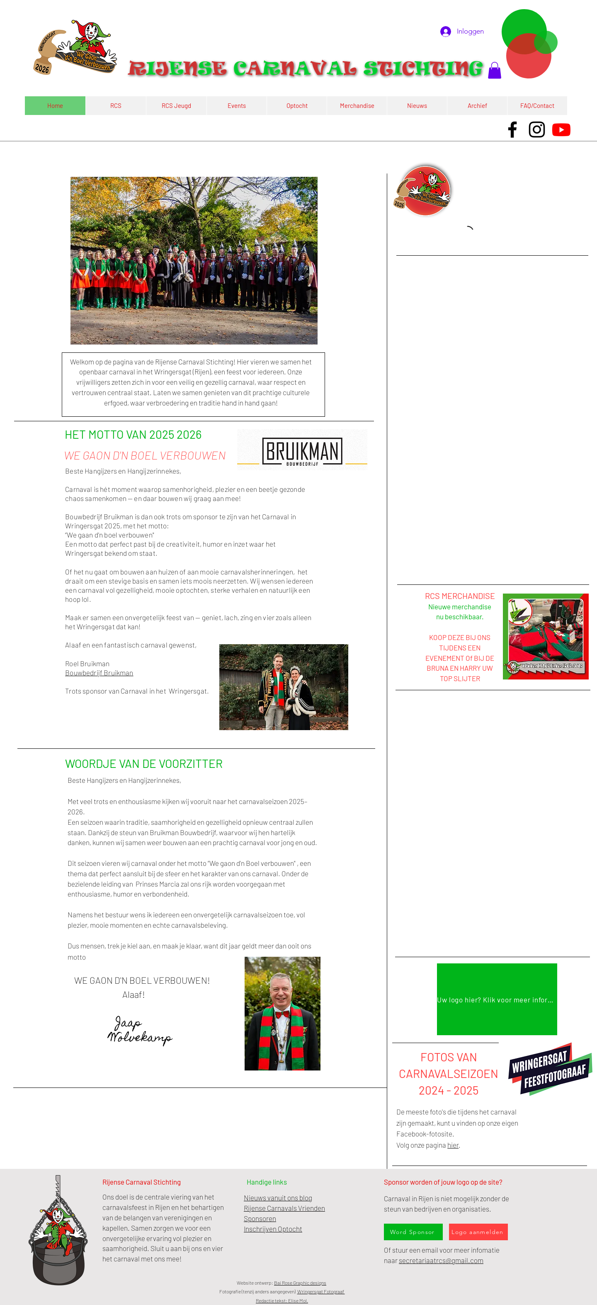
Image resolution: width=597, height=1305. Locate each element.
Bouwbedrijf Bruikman (99, 672)
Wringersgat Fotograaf (321, 1291)
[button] (495, 70)
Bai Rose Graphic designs (300, 1282)
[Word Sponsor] (413, 1232)
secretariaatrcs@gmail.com (441, 1260)
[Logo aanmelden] (478, 1232)
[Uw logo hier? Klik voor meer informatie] (497, 999)
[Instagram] (537, 129)
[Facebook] (512, 129)
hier (453, 1145)
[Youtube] (561, 129)
